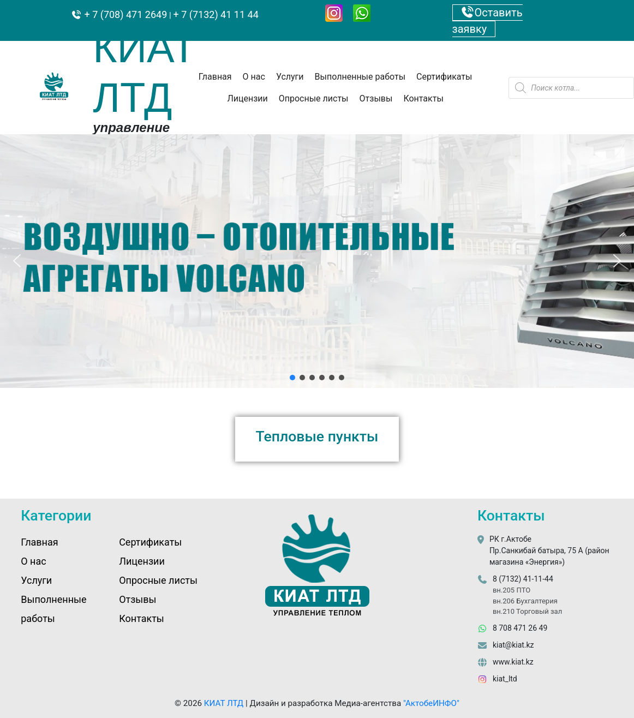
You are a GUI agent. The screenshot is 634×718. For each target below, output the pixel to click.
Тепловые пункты (317, 436)
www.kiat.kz (513, 661)
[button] (17, 261)
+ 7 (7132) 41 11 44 (216, 14)
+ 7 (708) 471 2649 (124, 14)
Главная (215, 76)
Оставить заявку (487, 20)
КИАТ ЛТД (224, 703)
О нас (254, 76)
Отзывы (376, 98)
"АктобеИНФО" (431, 703)
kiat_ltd (505, 678)
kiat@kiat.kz (513, 645)
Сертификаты (444, 76)
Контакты (423, 98)
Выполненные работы (360, 76)
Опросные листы (314, 98)
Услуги (290, 76)
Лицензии (247, 98)
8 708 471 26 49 (520, 628)
